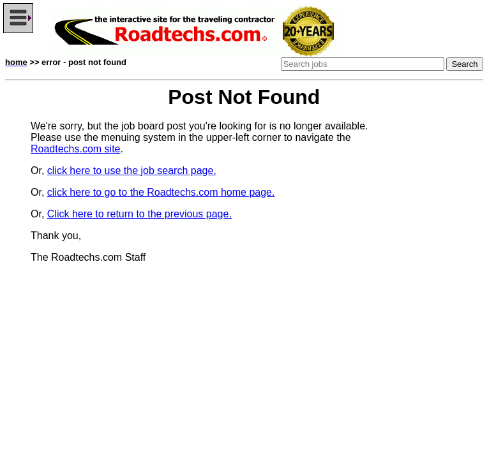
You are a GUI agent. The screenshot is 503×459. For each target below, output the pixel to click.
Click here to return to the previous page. (139, 213)
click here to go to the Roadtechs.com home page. (161, 192)
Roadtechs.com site (76, 148)
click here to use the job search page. (131, 170)
